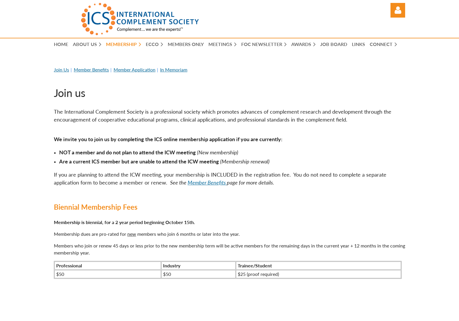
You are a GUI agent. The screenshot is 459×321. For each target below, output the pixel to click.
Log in (398, 10)
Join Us (61, 69)
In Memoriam (173, 69)
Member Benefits (91, 69)
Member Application (134, 69)
